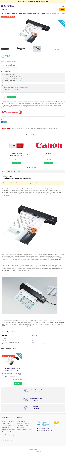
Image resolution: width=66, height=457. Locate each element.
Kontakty (4, 434)
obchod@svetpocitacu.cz (45, 428)
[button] (16, 163)
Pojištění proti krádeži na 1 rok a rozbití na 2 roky (10, 90)
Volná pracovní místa (7, 438)
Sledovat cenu (6, 119)
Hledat (62, 9)
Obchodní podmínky (6, 431)
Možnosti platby (6, 423)
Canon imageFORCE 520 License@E (49, 154)
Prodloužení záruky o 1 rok (12, 76)
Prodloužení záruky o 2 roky (12, 78)
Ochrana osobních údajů (8, 436)
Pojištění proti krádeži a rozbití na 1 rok (15, 87)
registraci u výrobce (34, 183)
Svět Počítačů (10, 5)
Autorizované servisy (7, 425)
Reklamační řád (5, 427)
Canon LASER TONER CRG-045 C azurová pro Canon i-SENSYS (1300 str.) (16, 154)
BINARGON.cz (39, 451)
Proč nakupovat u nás (7, 440)
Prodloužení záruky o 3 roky (12, 80)
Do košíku (11, 97)
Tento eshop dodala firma (29, 451)
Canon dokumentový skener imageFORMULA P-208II (12, 369)
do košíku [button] (16, 163)
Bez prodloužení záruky (8, 74)
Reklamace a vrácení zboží (8, 429)
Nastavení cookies (33, 449)
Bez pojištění (6, 86)
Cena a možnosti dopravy (8, 421)
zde (47, 1)
